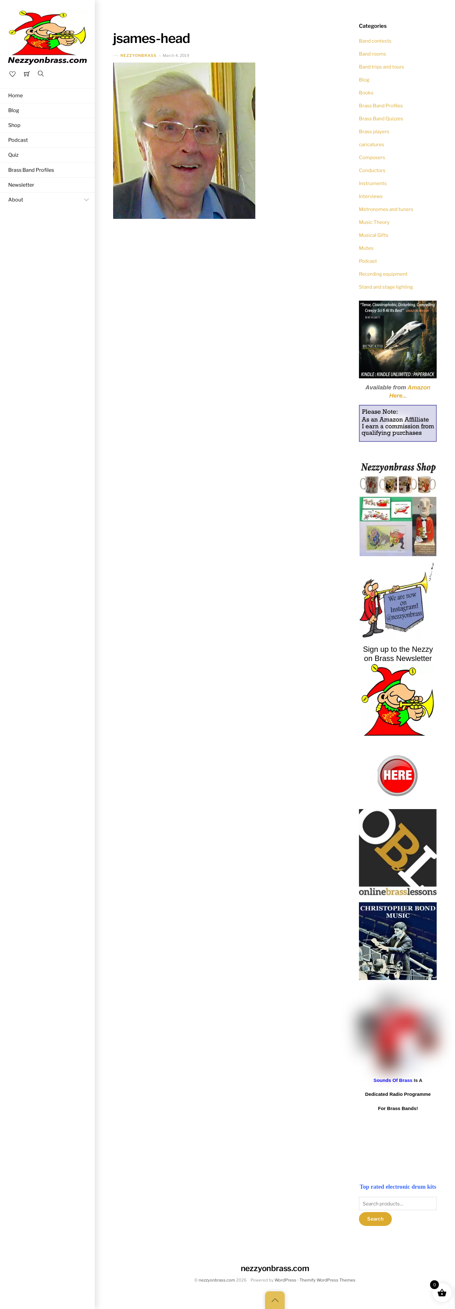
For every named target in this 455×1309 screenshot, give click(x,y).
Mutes (366, 248)
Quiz (13, 156)
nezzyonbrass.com (217, 1280)
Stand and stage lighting (386, 287)
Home (15, 96)
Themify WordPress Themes (327, 1280)
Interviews (371, 196)
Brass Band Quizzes (381, 119)
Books (366, 93)
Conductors (372, 170)
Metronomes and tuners (386, 209)
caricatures (371, 144)
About (50, 200)
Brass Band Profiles (31, 170)
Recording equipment (383, 274)
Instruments (373, 183)
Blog (13, 110)
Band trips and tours (381, 67)
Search (375, 1219)
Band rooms (372, 54)
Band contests (375, 41)
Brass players (374, 132)
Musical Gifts (373, 235)
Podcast (18, 140)
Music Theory (374, 222)
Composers (372, 157)
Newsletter (21, 185)
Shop (14, 126)
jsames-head (151, 38)
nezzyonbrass (138, 55)
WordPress (285, 1280)
